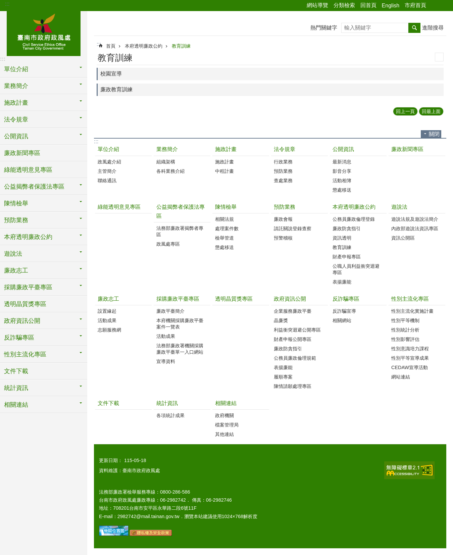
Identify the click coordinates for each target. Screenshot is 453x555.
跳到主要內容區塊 (3, 3)
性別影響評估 (405, 339)
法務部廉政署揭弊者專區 (179, 231)
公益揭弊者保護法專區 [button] (34, 186)
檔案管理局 (227, 424)
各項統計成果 (170, 415)
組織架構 (165, 161)
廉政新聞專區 (22, 153)
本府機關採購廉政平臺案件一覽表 (179, 324)
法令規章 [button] (16, 119)
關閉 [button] (434, 134)
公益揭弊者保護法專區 (180, 211)
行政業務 (283, 161)
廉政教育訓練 (116, 89)
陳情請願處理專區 (292, 386)
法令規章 (284, 149)
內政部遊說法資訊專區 (414, 228)
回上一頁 (405, 111)
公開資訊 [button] (16, 136)
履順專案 (283, 377)
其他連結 (224, 434)
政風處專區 (168, 244)
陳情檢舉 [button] (16, 203)
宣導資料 (165, 361)
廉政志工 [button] (16, 270)
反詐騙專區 (346, 299)
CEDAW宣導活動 (409, 367)
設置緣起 (107, 311)
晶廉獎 (281, 320)
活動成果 (107, 320)
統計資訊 (167, 403)
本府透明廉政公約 (143, 46)
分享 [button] (435, 6)
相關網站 (342, 320)
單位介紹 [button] (16, 69)
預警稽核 (283, 238)
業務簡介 (167, 149)
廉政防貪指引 (347, 228)
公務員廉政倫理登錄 (354, 219)
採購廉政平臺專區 (177, 299)
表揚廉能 (342, 282)
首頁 (110, 46)
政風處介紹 (109, 161)
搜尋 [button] (414, 28)
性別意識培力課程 (410, 348)
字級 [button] (444, 6)
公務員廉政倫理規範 (295, 358)
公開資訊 (343, 149)
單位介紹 (108, 149)
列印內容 (439, 57)
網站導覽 (317, 5)
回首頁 (368, 5)
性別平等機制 (405, 320)
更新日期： (110, 460)
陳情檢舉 (226, 207)
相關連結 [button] (16, 404)
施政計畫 (226, 149)
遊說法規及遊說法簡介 (414, 219)
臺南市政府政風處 (44, 32)
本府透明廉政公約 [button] (28, 237)
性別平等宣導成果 (410, 358)
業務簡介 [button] (16, 86)
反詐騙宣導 (344, 311)
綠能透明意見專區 (28, 169)
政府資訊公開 (290, 299)
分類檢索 (344, 5)
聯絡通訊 (107, 180)
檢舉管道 (224, 238)
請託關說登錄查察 (292, 228)
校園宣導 (111, 74)
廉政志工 (108, 299)
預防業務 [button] (16, 220)
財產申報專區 (347, 256)
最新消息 (342, 161)
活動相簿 (342, 180)
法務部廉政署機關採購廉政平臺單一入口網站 (179, 349)
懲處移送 (342, 190)
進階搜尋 (433, 28)
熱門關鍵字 (323, 28)
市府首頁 (415, 5)
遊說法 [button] (13, 253)
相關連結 (226, 403)
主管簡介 (107, 171)
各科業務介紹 (170, 171)
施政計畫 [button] (16, 102)
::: (7, 4)
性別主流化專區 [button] (25, 354)
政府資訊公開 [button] (22, 320)
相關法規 (224, 219)
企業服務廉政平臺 (292, 311)
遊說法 (399, 207)
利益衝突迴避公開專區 (297, 330)
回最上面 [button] (431, 111)
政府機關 (224, 415)
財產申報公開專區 (292, 339)
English (390, 5)
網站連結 (400, 377)
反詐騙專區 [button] (19, 337)
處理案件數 (227, 228)
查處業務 (283, 180)
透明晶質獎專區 (25, 304)
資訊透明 (342, 238)
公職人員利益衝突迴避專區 (356, 269)
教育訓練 (181, 46)
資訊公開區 (403, 238)
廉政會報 (283, 219)
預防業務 (283, 171)
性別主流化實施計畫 (412, 311)
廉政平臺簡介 (170, 311)
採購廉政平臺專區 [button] (28, 287)
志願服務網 (109, 330)
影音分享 (342, 171)
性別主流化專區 (410, 299)
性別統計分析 (405, 330)
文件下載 (16, 371)
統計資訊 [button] (16, 388)
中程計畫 (224, 171)
